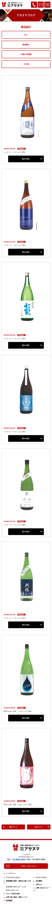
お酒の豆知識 (26, 54)
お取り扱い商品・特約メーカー (17, 897)
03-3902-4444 (19, 859)
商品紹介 (26, 45)
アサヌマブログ (41, 877)
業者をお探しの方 (12, 890)
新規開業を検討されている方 (16, 887)
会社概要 (39, 881)
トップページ (10, 873)
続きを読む (26, 159)
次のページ (39, 827)
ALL (26, 35)
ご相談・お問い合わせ (28, 866)
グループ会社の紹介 (13, 894)
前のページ (13, 827)
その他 (26, 64)
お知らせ (39, 884)
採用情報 (9, 900)
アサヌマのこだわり (13, 877)
